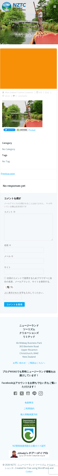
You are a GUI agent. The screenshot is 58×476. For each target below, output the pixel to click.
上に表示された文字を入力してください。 (24, 292)
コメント (9, 211)
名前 (7, 245)
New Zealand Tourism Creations (17, 92)
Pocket (32, 130)
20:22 (6, 96)
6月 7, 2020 (42, 92)
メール (8, 256)
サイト (7, 267)
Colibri (29, 471)
